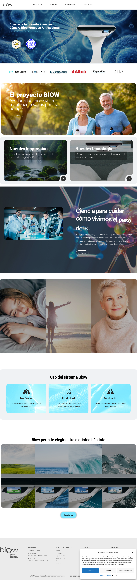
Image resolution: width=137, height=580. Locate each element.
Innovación (38, 4)
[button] (133, 552)
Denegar (108, 570)
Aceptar (90, 570)
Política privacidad (76, 576)
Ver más (16, 115)
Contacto (88, 4)
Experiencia (71, 4)
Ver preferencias (125, 570)
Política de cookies (105, 576)
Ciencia (54, 4)
